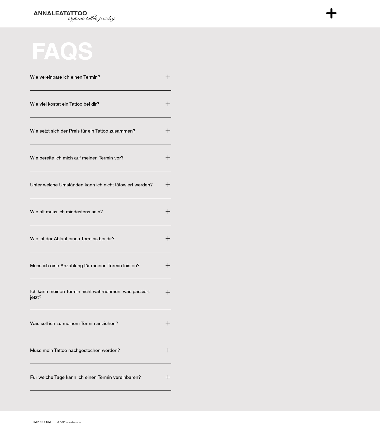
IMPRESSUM (42, 422)
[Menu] (331, 13)
